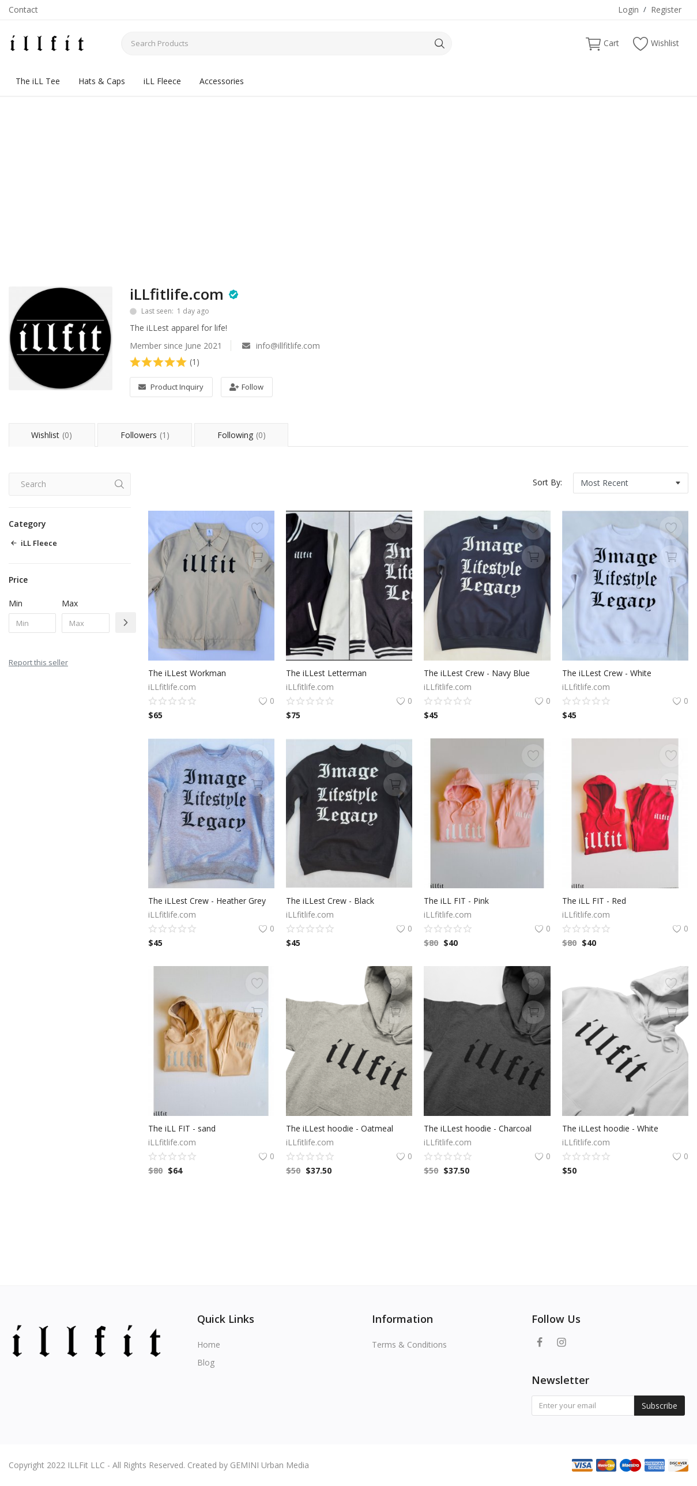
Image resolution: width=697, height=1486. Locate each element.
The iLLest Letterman (326, 672)
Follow (246, 387)
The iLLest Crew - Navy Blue (477, 672)
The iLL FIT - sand (182, 1128)
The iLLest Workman (187, 672)
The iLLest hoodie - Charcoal (478, 1128)
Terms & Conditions (409, 1344)
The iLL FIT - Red (594, 900)
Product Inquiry (171, 387)
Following (242, 434)
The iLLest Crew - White (606, 672)
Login (628, 9)
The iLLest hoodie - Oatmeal (339, 1128)
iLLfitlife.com (177, 294)
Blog (205, 1362)
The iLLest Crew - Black (330, 900)
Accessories (221, 81)
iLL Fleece (162, 81)
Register (666, 9)
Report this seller (38, 662)
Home (208, 1344)
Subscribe (659, 1405)
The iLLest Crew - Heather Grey (207, 900)
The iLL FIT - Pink (456, 900)
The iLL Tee (38, 81)
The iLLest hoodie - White (610, 1128)
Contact (23, 9)
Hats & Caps (101, 81)
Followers (144, 434)
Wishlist (656, 43)
